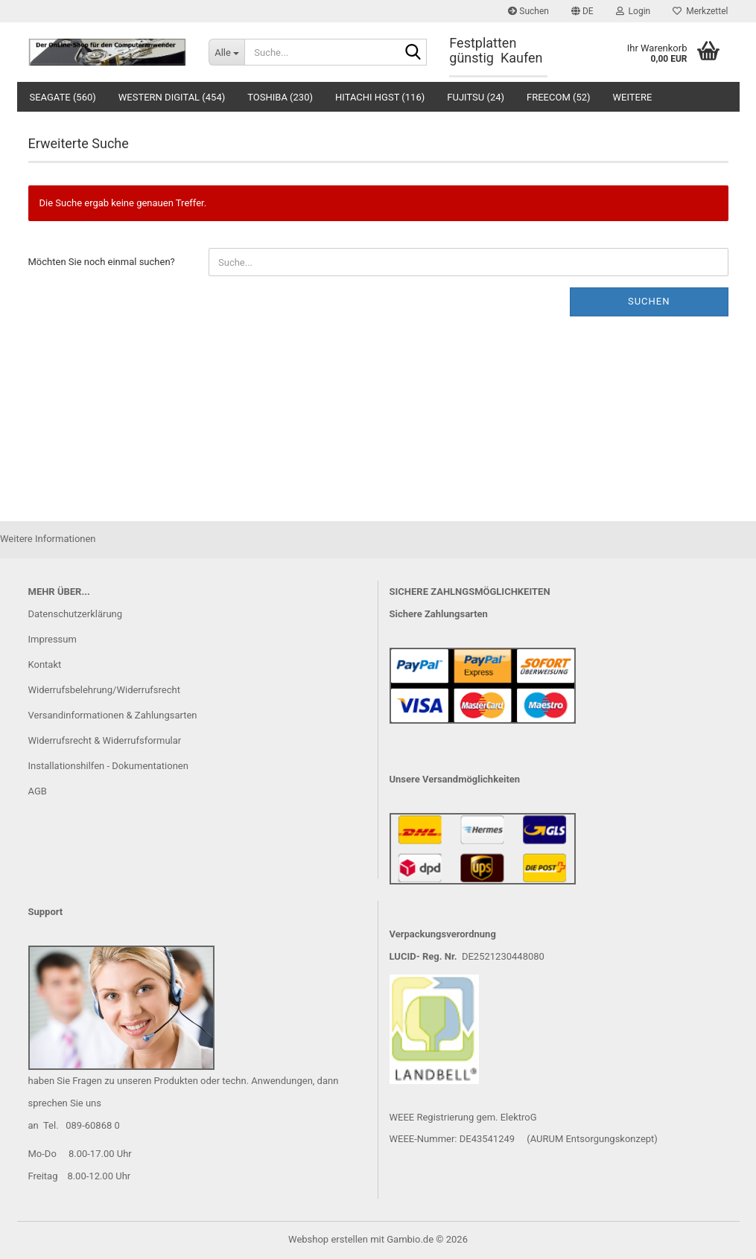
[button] (582, 11)
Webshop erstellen (328, 1239)
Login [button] (633, 11)
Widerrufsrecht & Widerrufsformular (105, 740)
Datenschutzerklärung (75, 613)
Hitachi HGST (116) (380, 97)
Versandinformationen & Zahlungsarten (112, 715)
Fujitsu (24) (475, 97)
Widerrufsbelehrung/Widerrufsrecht (104, 689)
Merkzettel (700, 11)
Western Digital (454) (171, 97)
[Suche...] (226, 52)
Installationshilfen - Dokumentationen (108, 765)
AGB (37, 791)
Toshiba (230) (280, 97)
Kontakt (45, 664)
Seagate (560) (63, 97)
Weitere (632, 97)
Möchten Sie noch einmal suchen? (101, 261)
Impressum (52, 639)
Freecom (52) (559, 97)
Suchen (528, 11)
